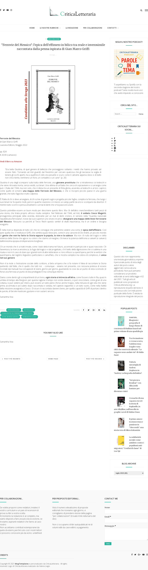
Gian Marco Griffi (10, 317)
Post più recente (11, 359)
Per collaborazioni (92, 28)
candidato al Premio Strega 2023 (17, 313)
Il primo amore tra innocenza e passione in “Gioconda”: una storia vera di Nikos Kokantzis (129, 424)
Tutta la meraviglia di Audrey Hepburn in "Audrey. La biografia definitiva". (128, 367)
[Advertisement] (129, 199)
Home (32, 28)
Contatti (112, 28)
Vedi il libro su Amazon (11, 161)
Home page (53, 359)
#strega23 (28, 310)
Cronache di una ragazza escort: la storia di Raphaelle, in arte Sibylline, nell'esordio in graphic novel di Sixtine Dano (129, 405)
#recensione (54, 39)
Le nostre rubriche (49, 28)
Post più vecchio (95, 359)
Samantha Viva (29, 317)
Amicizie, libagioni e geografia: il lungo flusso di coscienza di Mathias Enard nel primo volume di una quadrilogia (128, 324)
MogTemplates (22, 564)
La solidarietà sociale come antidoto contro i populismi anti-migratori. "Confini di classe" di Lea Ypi (129, 444)
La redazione (72, 28)
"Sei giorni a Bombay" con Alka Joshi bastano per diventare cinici (127, 385)
